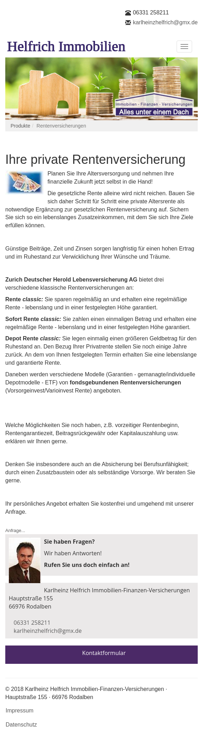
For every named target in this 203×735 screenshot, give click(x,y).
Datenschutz (21, 725)
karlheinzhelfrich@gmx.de (165, 22)
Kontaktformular (104, 653)
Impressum (19, 711)
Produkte (20, 126)
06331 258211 (151, 13)
